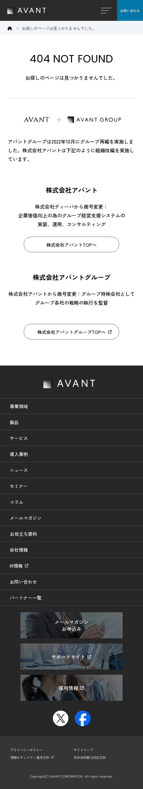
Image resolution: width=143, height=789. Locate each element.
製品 (14, 422)
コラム (16, 502)
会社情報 (19, 550)
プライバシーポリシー (26, 749)
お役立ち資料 (23, 534)
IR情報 (16, 565)
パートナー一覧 (26, 597)
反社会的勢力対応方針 (90, 757)
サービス (19, 438)
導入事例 (19, 454)
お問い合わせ (130, 10)
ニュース (19, 470)
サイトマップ (83, 749)
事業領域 (19, 406)
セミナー (19, 486)
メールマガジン (26, 518)
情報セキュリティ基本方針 (29, 757)
